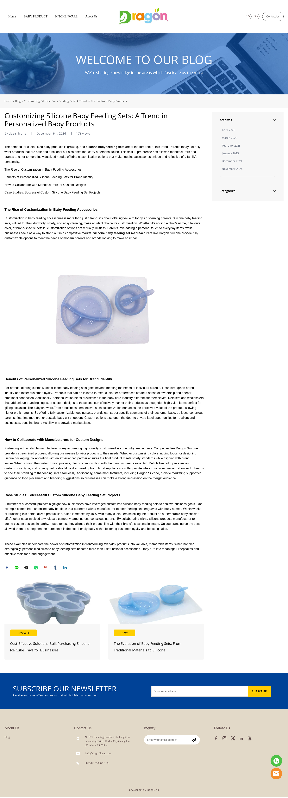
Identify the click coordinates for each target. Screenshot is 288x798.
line (17, 568)
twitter (27, 568)
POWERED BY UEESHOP (144, 791)
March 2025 (229, 138)
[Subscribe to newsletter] (194, 740)
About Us (91, 16)
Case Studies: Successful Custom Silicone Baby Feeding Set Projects (52, 192)
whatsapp (36, 568)
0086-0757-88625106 (96, 764)
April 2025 (228, 130)
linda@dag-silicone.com (98, 754)
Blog (18, 101)
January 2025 (230, 153)
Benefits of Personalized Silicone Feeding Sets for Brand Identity (48, 177)
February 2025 (231, 145)
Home (12, 16)
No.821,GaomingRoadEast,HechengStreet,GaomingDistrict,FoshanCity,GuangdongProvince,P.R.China (107, 742)
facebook (7, 568)
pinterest (46, 568)
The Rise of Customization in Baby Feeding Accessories (43, 169)
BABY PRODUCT (35, 16)
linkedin (65, 568)
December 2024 (232, 161)
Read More (52, 621)
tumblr (56, 568)
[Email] (199, 692)
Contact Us (272, 16)
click (144, 63)
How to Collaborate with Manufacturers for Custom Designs (45, 185)
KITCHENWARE (66, 16)
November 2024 (232, 169)
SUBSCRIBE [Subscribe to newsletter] (259, 692)
